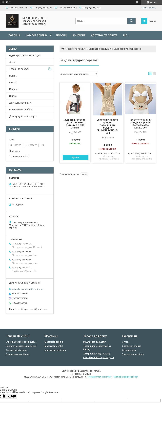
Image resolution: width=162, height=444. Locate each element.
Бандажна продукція (100, 49)
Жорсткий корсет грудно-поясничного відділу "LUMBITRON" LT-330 (107, 126)
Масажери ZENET (54, 346)
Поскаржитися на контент (99, 377)
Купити (75, 157)
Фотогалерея (129, 350)
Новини (13, 75)
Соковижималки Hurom (18, 354)
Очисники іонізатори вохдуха (98, 357)
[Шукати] (131, 21)
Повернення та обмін (20, 109)
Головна (14, 35)
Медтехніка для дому (94, 342)
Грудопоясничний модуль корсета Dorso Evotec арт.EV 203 (140, 123)
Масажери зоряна (54, 342)
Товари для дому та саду (96, 353)
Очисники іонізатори (16, 350)
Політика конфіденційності (125, 377)
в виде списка (154, 74)
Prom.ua (97, 371)
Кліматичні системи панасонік (21, 346)
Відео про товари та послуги (24, 55)
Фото (12, 62)
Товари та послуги (76, 49)
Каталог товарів (36, 35)
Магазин (61, 35)
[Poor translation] (12, 396)
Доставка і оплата (131, 346)
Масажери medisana (55, 350)
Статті (12, 82)
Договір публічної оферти (23, 116)
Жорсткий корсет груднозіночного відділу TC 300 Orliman (75, 123)
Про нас (13, 89)
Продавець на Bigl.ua (81, 374)
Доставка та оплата (104, 35)
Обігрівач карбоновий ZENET (21, 342)
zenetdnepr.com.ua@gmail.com (27, 289)
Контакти (79, 35)
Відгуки (13, 96)
